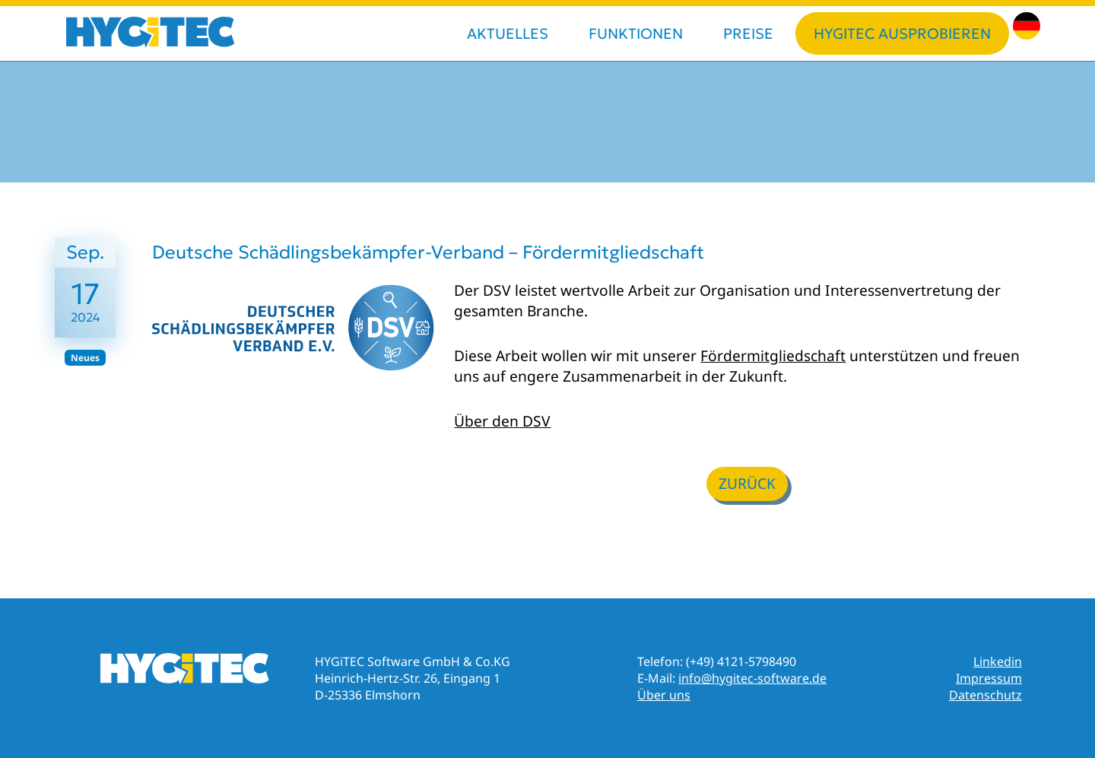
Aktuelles (507, 33)
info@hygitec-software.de (752, 678)
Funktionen (636, 33)
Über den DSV (502, 421)
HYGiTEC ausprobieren (902, 33)
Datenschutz (985, 695)
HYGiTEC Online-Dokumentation (184, 669)
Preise (748, 33)
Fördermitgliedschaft (773, 355)
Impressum (989, 678)
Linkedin (997, 661)
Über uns (663, 695)
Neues (85, 357)
